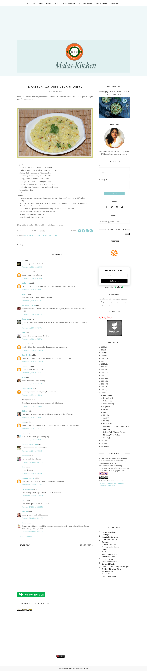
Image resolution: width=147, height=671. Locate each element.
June (105, 412)
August (105, 407)
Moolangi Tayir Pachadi (111, 435)
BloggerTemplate (83, 668)
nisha (24, 500)
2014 (103, 381)
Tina (24, 377)
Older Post (85, 545)
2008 (103, 443)
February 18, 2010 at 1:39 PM (32, 267)
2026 (103, 347)
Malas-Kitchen (68, 668)
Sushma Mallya (28, 478)
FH (23, 261)
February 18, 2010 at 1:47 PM (32, 278)
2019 (103, 367)
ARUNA (25, 512)
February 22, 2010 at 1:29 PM (32, 485)
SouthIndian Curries (47, 235)
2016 (103, 375)
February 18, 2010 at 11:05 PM (32, 373)
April (105, 418)
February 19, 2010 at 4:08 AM (32, 406)
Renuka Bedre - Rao (30, 444)
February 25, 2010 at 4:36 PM (32, 507)
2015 (102, 378)
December (107, 395)
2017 (102, 373)
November (107, 398)
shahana (25, 456)
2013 (103, 384)
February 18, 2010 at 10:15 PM (32, 339)
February (106, 424)
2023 (103, 355)
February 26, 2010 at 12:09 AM (32, 532)
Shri (24, 467)
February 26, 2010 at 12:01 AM (32, 518)
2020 (103, 364)
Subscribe (114, 281)
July (104, 409)
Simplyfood (26, 272)
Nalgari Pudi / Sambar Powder (114, 432)
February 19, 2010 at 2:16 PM (32, 451)
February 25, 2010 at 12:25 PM (32, 496)
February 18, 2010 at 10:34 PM (32, 350)
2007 (103, 446)
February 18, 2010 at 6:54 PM (32, 314)
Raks (24, 422)
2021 (102, 361)
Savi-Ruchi (26, 355)
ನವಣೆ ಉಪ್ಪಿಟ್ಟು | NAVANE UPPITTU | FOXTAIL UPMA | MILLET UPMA (114, 93)
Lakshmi (25, 344)
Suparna (25, 319)
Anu (23, 333)
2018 (102, 370)
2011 (102, 390)
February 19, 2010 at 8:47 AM (32, 429)
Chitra (24, 411)
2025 (103, 350)
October (106, 401)
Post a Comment (26, 536)
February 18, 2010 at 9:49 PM (32, 328)
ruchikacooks (27, 489)
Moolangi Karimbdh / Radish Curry (116, 426)
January (106, 438)
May (104, 415)
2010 (103, 392)
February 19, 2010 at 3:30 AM (32, 395)
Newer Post (25, 545)
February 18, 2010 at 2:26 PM (32, 301)
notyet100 (26, 366)
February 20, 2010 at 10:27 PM (32, 462)
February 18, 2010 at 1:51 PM (31, 289)
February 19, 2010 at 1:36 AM (32, 384)
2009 (103, 441)
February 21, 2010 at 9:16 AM (32, 473)
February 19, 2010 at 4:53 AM (32, 417)
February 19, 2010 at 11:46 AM (32, 440)
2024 (103, 353)
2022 (103, 358)
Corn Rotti (107, 429)
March (105, 421)
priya (24, 433)
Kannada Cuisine (29, 305)
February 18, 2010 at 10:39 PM (32, 361)
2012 (102, 387)
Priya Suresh (27, 389)
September (107, 404)
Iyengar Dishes (31, 235)
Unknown (26, 283)
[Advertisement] (73, 20)
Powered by (114, 287)
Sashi (24, 523)
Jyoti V (25, 294)
